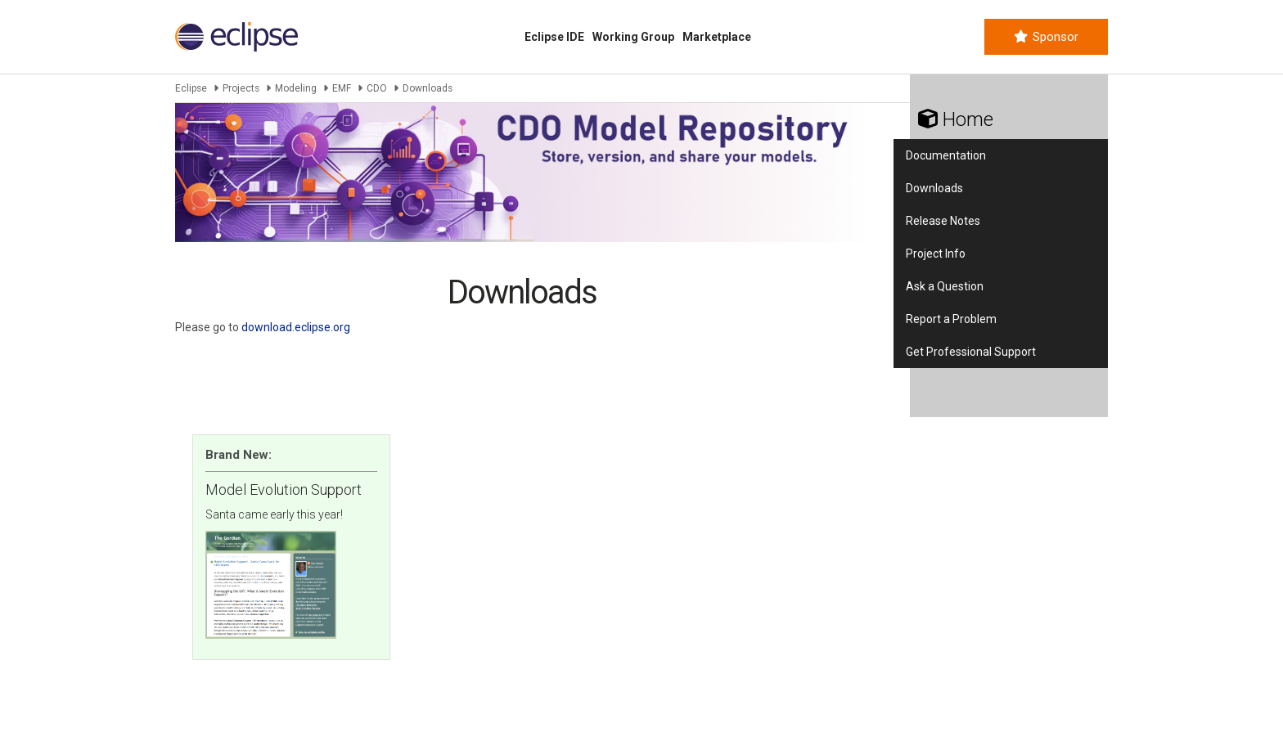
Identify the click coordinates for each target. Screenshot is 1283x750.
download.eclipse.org (295, 327)
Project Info (936, 253)
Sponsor (1046, 36)
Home (955, 119)
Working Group (633, 36)
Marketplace (716, 36)
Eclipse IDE (554, 36)
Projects (241, 88)
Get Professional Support (971, 351)
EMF (341, 88)
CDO (377, 88)
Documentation (946, 155)
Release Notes (943, 220)
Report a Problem (951, 319)
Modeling (296, 88)
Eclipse (191, 88)
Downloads (934, 188)
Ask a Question (945, 286)
